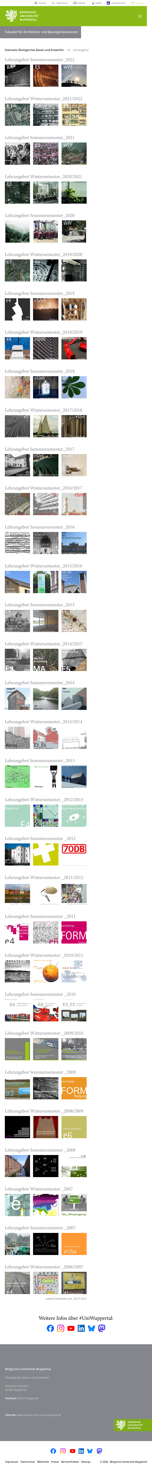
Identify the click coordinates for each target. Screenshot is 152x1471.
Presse (55, 1461)
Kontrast (42, 3)
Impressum (11, 1461)
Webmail (81, 3)
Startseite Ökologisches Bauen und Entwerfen (35, 50)
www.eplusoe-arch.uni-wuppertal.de (38, 1415)
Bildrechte (43, 1461)
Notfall (98, 3)
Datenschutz (28, 1461)
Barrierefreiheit (70, 1461)
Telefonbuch (61, 3)
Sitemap (85, 1461)
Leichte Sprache (118, 3)
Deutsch (140, 3)
